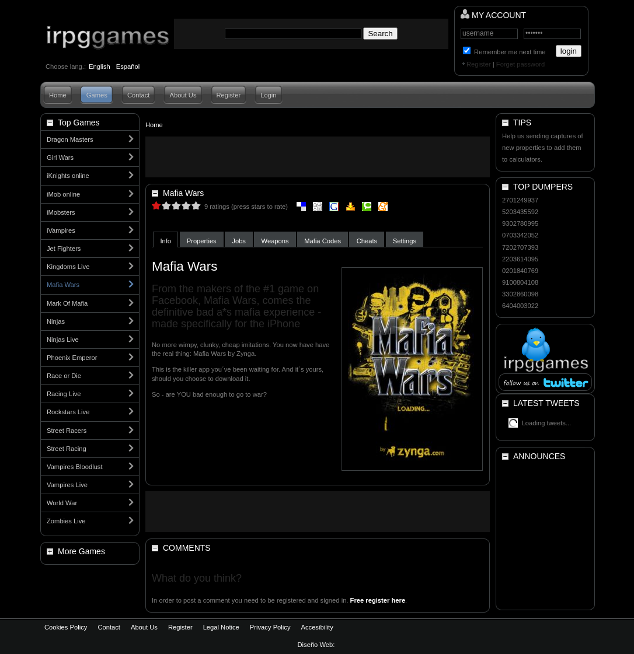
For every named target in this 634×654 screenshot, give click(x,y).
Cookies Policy (65, 627)
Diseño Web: (317, 644)
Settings (404, 240)
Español (128, 66)
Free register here (378, 600)
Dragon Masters (70, 139)
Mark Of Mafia (67, 303)
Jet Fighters (64, 248)
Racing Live (64, 393)
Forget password (520, 64)
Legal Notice (221, 627)
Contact (138, 95)
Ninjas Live (63, 339)
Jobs (239, 240)
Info (165, 240)
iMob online (63, 194)
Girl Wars (60, 157)
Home (58, 95)
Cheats (367, 240)
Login (268, 95)
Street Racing (66, 448)
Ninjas (56, 321)
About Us (182, 95)
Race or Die (64, 375)
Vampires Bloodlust (75, 466)
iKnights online (68, 175)
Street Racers (66, 430)
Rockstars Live (68, 411)
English (99, 66)
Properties (202, 240)
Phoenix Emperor (72, 357)
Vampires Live (67, 484)
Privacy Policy (270, 627)
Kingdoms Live (68, 266)
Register (478, 64)
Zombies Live (66, 520)
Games (96, 95)
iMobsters (61, 212)
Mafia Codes (322, 240)
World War (62, 502)
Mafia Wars (63, 284)
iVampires (61, 230)
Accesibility (317, 627)
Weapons (275, 240)
